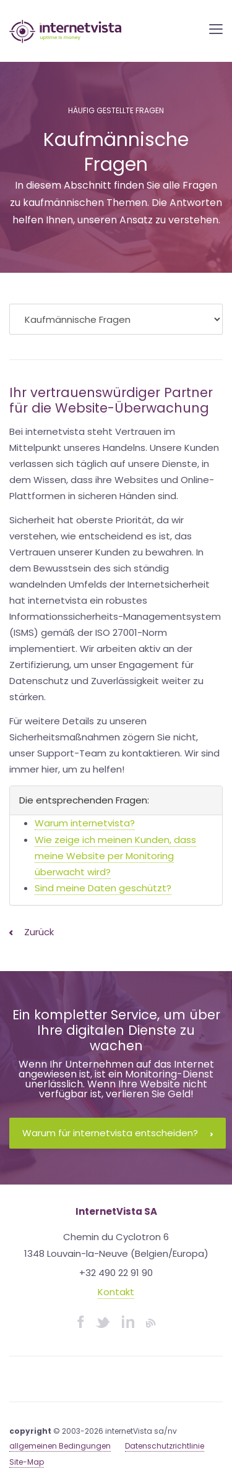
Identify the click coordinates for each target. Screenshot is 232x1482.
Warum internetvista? (85, 822)
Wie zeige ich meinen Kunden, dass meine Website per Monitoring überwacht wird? (115, 856)
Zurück (31, 931)
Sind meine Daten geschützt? (103, 887)
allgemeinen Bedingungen (60, 1446)
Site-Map (26, 1462)
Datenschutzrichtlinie (164, 1446)
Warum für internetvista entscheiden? (117, 1132)
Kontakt (116, 1291)
